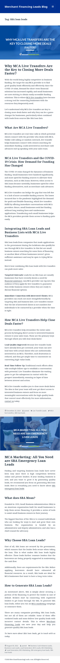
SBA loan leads (20, 413)
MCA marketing (39, 603)
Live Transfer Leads (40, 411)
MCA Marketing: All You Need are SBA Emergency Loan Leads (29, 461)
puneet (26, 411)
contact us (9, 401)
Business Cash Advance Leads (41, 646)
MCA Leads (37, 648)
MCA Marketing (46, 648)
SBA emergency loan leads (40, 650)
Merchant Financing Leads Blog (26, 6)
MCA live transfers (34, 97)
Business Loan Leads (12, 648)
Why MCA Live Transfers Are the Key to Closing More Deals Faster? (29, 69)
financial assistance (13, 281)
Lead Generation (26, 648)
